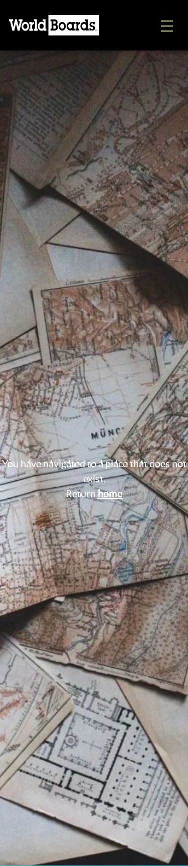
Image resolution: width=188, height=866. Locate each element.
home (110, 494)
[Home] (54, 25)
